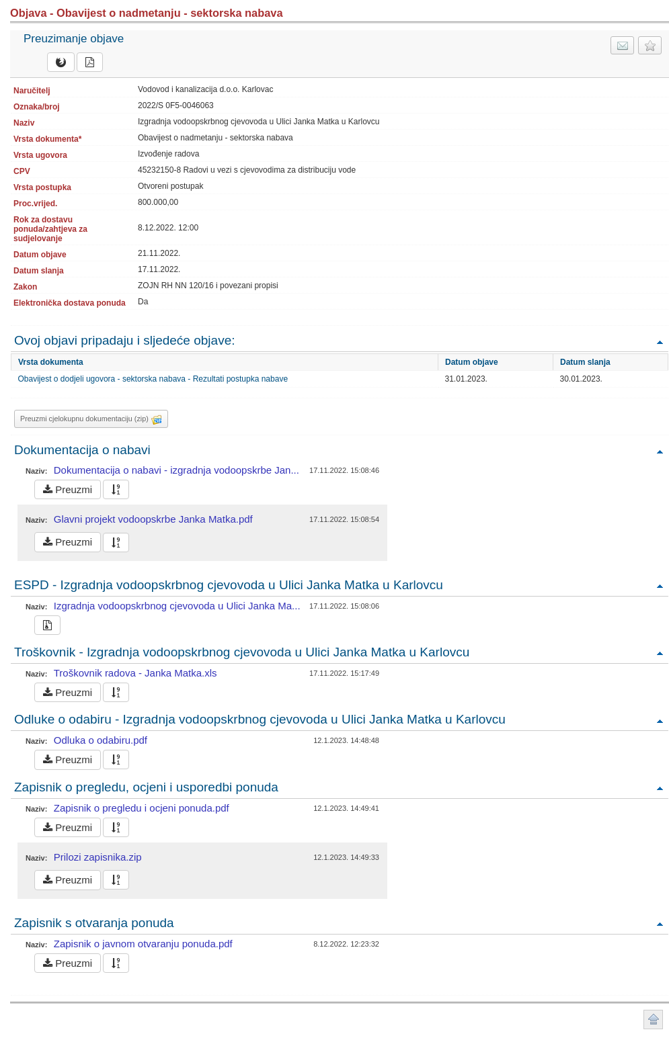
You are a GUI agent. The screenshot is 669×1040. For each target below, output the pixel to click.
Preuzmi (67, 489)
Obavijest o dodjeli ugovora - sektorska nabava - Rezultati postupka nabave (153, 379)
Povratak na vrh (659, 341)
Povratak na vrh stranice (653, 1019)
